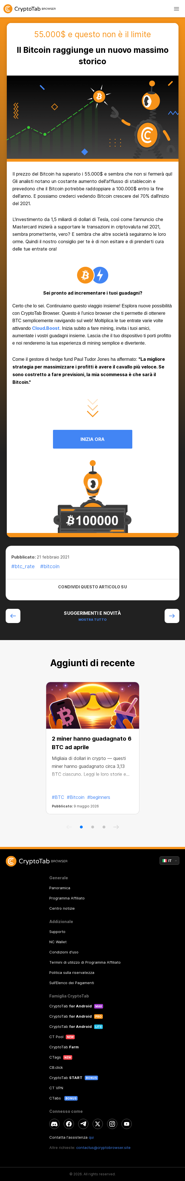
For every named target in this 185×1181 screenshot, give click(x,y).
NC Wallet (58, 942)
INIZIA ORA (92, 439)
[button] (81, 827)
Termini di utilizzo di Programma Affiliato (85, 962)
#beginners (98, 797)
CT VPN (56, 1088)
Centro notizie (62, 908)
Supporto (57, 931)
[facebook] (69, 1124)
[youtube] (127, 1124)
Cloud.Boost (45, 328)
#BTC (58, 797)
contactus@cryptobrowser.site (103, 1147)
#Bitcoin (75, 797)
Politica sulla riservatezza (71, 972)
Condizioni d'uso (63, 952)
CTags (55, 1057)
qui (91, 1137)
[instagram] (112, 1124)
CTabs (55, 1098)
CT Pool (56, 1036)
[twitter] (98, 1124)
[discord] (54, 1124)
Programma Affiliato (67, 898)
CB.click (56, 1067)
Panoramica (59, 888)
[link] (92, 8)
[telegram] (83, 1124)
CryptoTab (70, 1006)
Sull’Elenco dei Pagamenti (71, 982)
